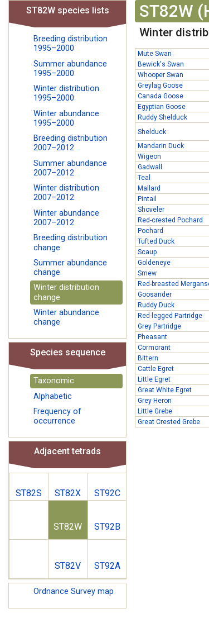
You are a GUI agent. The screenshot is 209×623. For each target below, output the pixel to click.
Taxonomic (53, 381)
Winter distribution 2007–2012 (66, 192)
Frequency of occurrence (57, 416)
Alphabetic (52, 396)
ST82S (29, 493)
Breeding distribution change (70, 242)
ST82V (68, 565)
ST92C (107, 493)
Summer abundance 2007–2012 (70, 168)
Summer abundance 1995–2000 (70, 68)
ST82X (68, 493)
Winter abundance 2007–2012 (66, 217)
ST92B (107, 526)
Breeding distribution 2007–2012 (70, 143)
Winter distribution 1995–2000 (66, 93)
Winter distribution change (66, 292)
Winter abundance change (66, 317)
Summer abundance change (70, 267)
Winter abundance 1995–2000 (66, 118)
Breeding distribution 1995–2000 (70, 43)
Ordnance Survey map (73, 591)
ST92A (107, 565)
